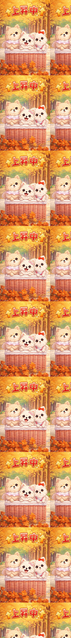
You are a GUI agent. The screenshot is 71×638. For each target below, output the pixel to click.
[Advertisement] (35, 16)
